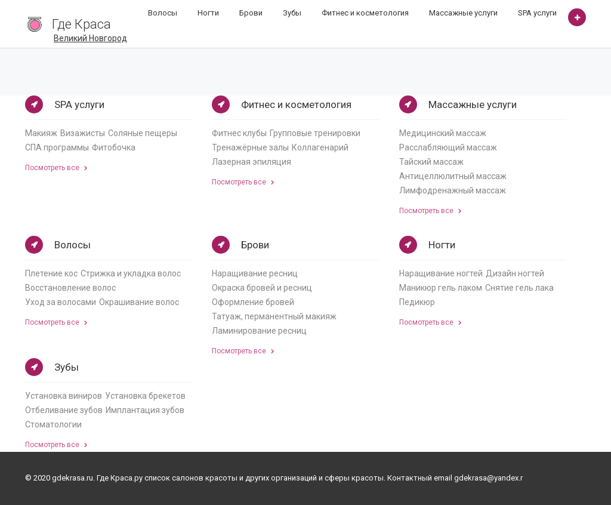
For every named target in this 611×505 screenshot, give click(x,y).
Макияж (41, 133)
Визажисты (82, 133)
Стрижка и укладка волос (131, 273)
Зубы (292, 12)
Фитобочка (113, 147)
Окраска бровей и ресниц (262, 287)
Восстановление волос (70, 287)
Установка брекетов (145, 396)
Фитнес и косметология (365, 12)
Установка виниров (63, 396)
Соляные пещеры (142, 133)
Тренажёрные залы (250, 147)
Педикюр (417, 302)
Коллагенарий (320, 147)
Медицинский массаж (442, 133)
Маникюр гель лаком (440, 287)
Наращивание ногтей (441, 273)
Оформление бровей (253, 302)
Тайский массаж (431, 162)
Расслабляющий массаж (448, 147)
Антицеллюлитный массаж (453, 176)
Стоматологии (53, 424)
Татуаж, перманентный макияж (274, 316)
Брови (251, 12)
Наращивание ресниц (255, 273)
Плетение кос (51, 273)
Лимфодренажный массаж (452, 190)
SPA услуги (537, 12)
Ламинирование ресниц (259, 330)
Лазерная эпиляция (251, 162)
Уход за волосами (60, 302)
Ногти (208, 12)
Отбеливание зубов (64, 410)
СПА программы (57, 147)
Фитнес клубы (239, 133)
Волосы (162, 12)
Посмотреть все (56, 168)
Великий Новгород (90, 38)
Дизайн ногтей (515, 273)
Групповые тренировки (315, 133)
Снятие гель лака (519, 287)
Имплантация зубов (145, 410)
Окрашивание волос (139, 302)
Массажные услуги (463, 12)
